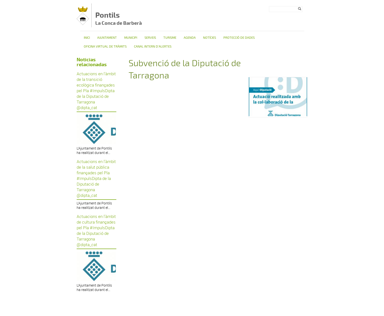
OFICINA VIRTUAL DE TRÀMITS (105, 47)
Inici (87, 38)
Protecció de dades (239, 38)
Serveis (150, 38)
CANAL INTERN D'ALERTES (152, 47)
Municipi (130, 38)
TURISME (169, 38)
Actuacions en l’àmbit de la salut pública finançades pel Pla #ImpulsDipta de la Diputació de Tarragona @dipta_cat (96, 178)
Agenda (190, 38)
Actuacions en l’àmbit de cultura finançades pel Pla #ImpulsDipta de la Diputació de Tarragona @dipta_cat (96, 230)
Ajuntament (107, 38)
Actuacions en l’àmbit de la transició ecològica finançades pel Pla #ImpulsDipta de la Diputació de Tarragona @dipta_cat (96, 90)
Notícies (209, 38)
